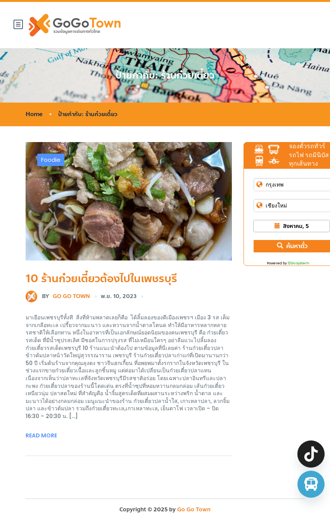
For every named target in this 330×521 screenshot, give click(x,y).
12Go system (298, 263)
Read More (41, 435)
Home (34, 114)
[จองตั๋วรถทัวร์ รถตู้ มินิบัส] (311, 484)
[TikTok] (311, 454)
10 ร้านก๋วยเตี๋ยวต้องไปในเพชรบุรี (101, 278)
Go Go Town (58, 296)
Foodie (50, 160)
